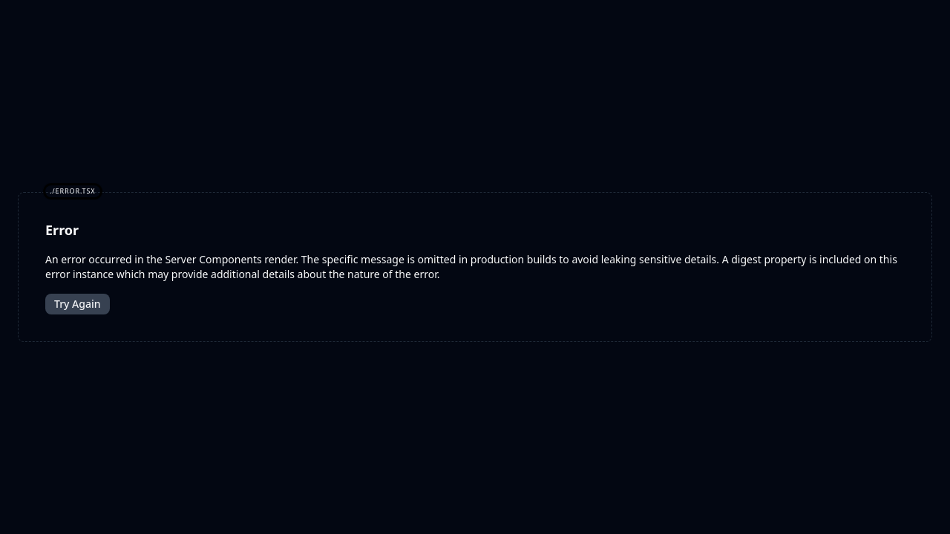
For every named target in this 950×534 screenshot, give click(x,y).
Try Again (77, 304)
